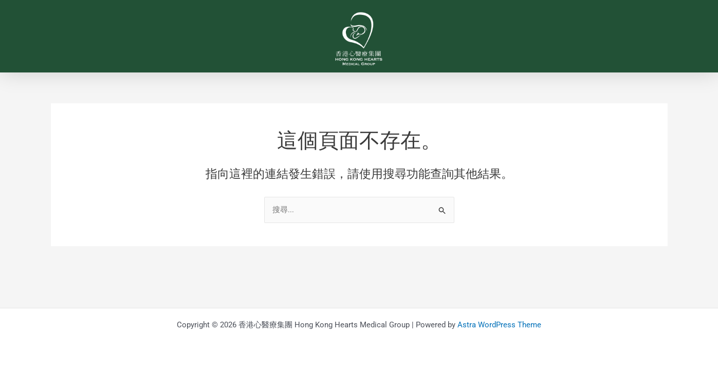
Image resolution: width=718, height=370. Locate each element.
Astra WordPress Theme (499, 324)
